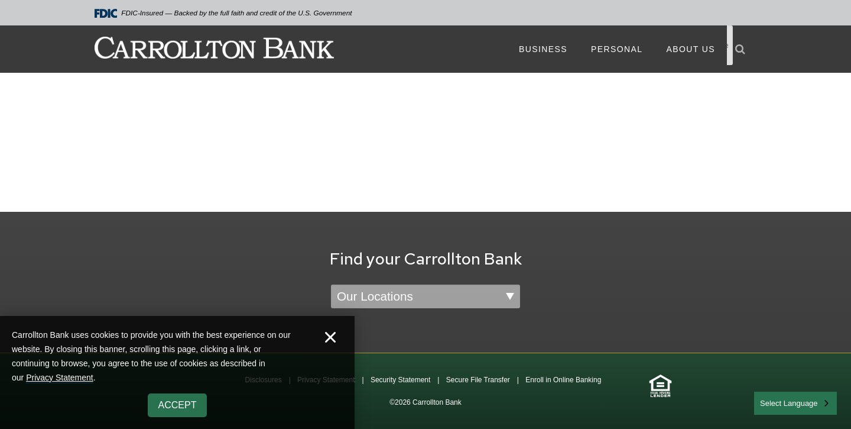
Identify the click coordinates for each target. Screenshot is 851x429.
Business (543, 49)
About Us (690, 49)
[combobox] (795, 403)
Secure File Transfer (478, 380)
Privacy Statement (59, 377)
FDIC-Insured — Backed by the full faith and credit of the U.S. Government (223, 13)
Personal (616, 49)
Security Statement (400, 380)
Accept (177, 405)
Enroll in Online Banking (563, 380)
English (773, 402)
